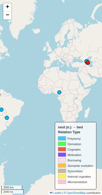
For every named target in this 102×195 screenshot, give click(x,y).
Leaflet (55, 192)
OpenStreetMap (76, 192)
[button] (7, 7)
